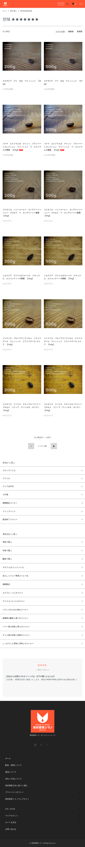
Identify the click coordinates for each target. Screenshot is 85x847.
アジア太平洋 (8, 486)
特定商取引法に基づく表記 (16, 785)
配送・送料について (13, 765)
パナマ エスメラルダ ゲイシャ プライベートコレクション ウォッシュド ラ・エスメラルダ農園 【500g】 (63, 146)
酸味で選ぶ (7, 559)
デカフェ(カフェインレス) (13, 567)
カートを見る (10, 822)
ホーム (5, 11)
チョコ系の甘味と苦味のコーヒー (16, 635)
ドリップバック (9, 511)
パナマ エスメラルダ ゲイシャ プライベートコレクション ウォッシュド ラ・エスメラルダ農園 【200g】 (22, 146)
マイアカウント (11, 815)
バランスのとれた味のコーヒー (15, 609)
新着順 (79, 31)
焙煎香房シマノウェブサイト (17, 799)
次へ (54, 446)
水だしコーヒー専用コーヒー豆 (15, 576)
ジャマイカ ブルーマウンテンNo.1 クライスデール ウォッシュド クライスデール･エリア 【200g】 (22, 341)
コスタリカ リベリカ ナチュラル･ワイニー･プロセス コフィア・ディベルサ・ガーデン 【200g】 (22, 407)
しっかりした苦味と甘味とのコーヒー (18, 643)
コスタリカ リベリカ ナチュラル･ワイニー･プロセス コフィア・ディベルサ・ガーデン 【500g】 (63, 407)
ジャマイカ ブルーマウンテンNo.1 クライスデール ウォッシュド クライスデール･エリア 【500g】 (63, 341)
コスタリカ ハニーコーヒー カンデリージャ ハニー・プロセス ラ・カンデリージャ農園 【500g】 (64, 212)
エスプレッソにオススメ (13, 593)
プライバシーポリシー (14, 792)
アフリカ (6, 478)
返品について (10, 772)
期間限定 (6, 584)
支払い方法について (13, 779)
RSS (6, 809)
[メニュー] (81, 4)
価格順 (71, 31)
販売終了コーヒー (10, 519)
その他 (5, 494)
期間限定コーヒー (10, 503)
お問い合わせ (10, 829)
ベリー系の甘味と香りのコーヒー (16, 626)
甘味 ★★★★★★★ (26, 11)
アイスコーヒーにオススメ (14, 601)
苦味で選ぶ (7, 542)
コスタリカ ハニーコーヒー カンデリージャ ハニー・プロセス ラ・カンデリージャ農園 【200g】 (23, 212)
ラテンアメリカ (9, 470)
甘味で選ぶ (13, 11)
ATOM (12, 809)
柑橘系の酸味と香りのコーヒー (15, 618)
